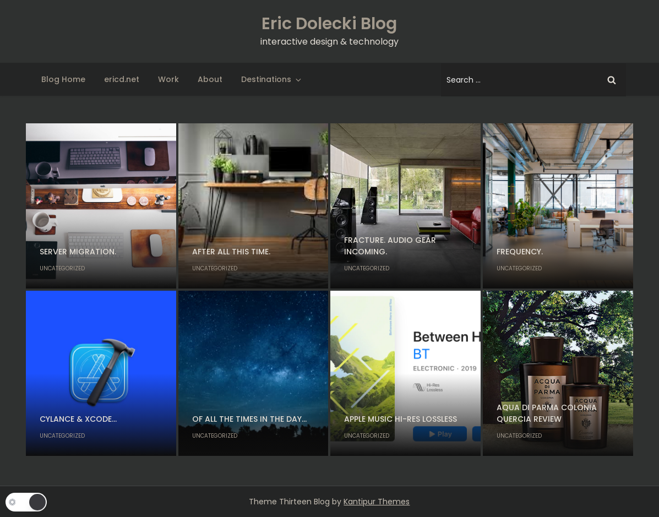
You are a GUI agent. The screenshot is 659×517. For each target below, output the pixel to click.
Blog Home (63, 79)
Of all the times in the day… (249, 419)
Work (168, 79)
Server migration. (78, 251)
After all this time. (231, 251)
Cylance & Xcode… (78, 419)
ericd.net (121, 79)
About (210, 79)
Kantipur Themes (377, 501)
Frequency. (520, 251)
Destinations (272, 79)
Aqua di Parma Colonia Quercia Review (547, 413)
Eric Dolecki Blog (329, 23)
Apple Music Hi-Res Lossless (400, 419)
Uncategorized (62, 268)
